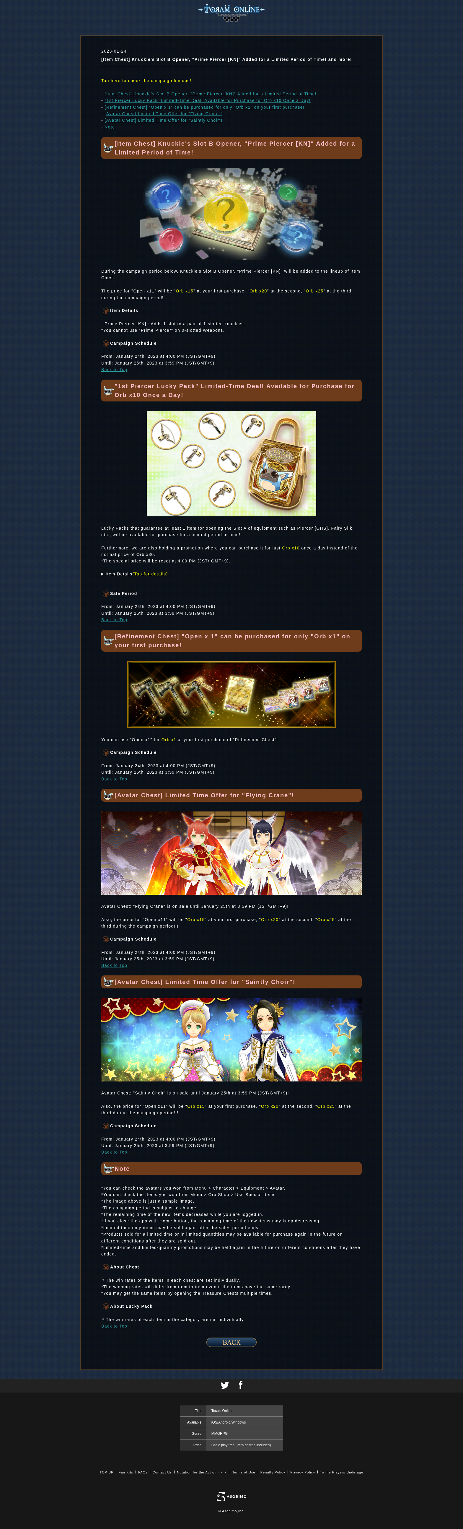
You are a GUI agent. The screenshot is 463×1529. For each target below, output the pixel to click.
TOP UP (107, 1472)
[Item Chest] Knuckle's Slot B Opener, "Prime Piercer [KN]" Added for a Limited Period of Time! (211, 94)
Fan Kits (126, 1472)
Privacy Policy (302, 1472)
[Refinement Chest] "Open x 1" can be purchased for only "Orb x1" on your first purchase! (204, 107)
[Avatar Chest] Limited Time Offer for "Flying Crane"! (163, 113)
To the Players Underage (341, 1472)
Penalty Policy (273, 1472)
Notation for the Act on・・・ (202, 1472)
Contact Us (162, 1472)
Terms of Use (243, 1472)
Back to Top (114, 369)
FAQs (143, 1472)
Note (110, 127)
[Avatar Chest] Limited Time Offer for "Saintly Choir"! (163, 120)
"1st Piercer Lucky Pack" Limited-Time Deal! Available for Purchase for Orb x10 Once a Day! (208, 100)
